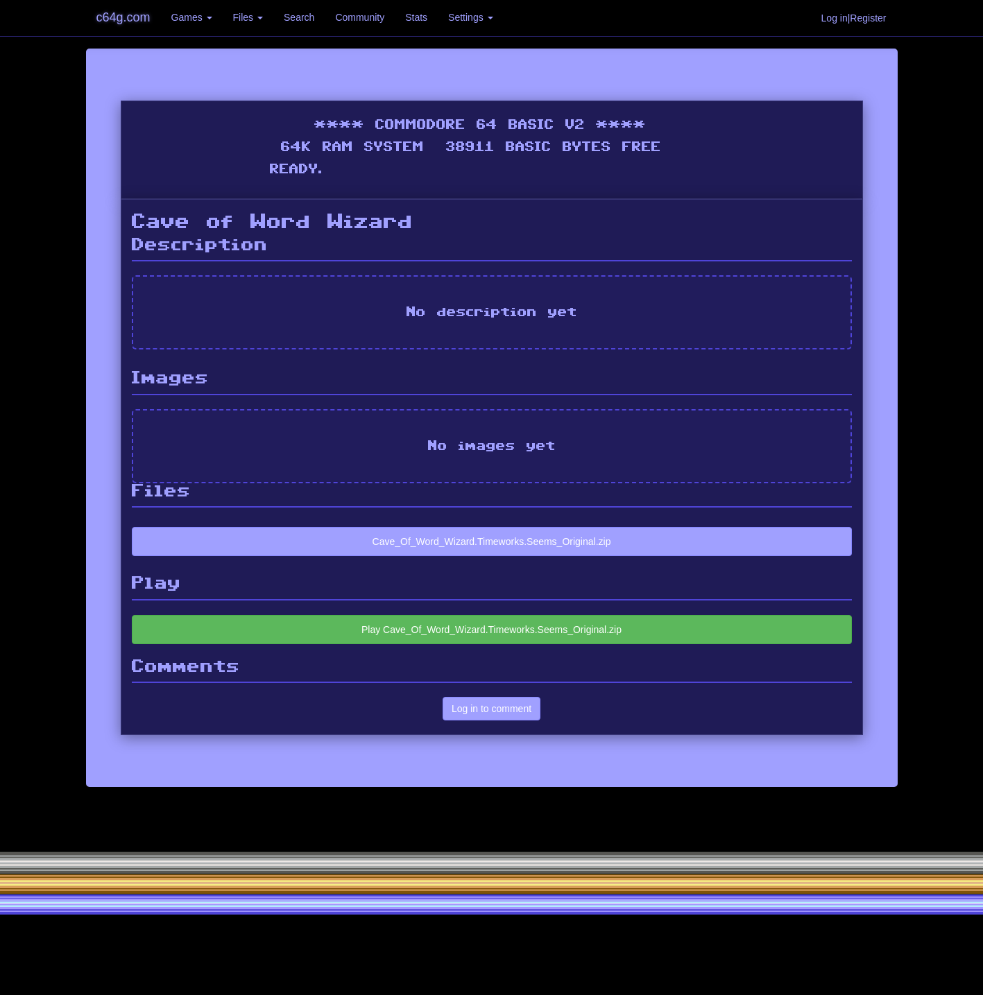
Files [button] (248, 17)
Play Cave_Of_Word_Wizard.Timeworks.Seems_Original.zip (491, 629)
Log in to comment (491, 708)
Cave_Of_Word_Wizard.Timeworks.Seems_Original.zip (492, 541)
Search (299, 17)
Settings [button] (470, 17)
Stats (416, 17)
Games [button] (191, 17)
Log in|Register (854, 18)
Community (359, 17)
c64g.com (123, 17)
